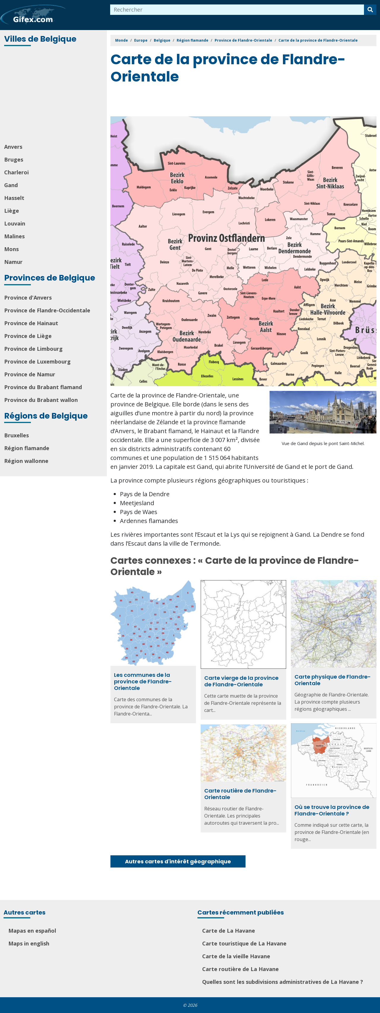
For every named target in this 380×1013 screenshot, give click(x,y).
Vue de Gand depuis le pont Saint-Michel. (323, 443)
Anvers (13, 146)
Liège (11, 210)
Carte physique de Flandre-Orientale (332, 680)
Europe (141, 40)
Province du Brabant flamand (43, 387)
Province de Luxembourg (37, 361)
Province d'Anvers (28, 297)
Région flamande (26, 448)
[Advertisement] (54, 95)
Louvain (14, 223)
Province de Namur (29, 374)
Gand (11, 185)
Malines (14, 236)
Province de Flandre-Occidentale (47, 310)
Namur (13, 261)
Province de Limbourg (33, 348)
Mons (11, 249)
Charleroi (16, 172)
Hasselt (14, 197)
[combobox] (237, 9)
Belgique (162, 40)
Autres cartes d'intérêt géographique (178, 861)
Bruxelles (16, 435)
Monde (121, 40)
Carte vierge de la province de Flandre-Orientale (241, 681)
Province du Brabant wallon (41, 399)
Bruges (13, 159)
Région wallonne (26, 460)
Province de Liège (28, 335)
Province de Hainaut (31, 323)
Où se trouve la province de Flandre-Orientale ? (331, 810)
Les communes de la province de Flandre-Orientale (143, 681)
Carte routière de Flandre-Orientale (240, 794)
